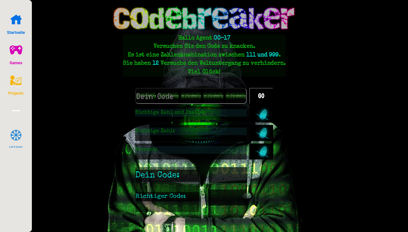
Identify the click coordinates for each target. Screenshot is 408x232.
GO (261, 96)
